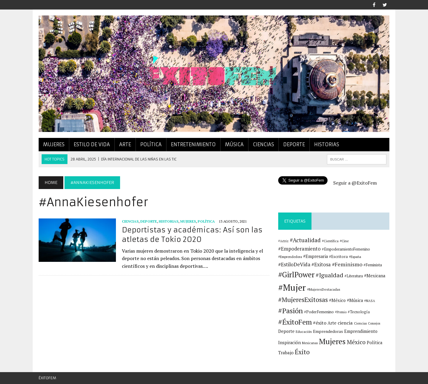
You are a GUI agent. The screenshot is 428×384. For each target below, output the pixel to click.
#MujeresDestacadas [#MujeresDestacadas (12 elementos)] (323, 289)
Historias (326, 144)
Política (151, 144)
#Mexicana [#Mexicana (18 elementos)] (374, 275)
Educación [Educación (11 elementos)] (304, 331)
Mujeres (53, 144)
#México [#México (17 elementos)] (337, 300)
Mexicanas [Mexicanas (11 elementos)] (310, 343)
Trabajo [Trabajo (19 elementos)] (286, 352)
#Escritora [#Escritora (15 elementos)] (338, 256)
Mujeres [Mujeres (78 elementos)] (332, 341)
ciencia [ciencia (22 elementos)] (345, 323)
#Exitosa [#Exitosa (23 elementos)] (321, 264)
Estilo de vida (92, 144)
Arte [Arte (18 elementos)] (332, 323)
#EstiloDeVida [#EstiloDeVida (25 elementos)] (294, 264)
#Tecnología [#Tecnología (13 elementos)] (359, 311)
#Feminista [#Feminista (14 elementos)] (373, 264)
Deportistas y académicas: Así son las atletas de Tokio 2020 (192, 235)
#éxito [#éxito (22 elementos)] (319, 323)
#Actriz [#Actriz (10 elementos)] (283, 241)
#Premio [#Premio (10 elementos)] (341, 312)
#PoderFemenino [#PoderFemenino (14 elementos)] (319, 311)
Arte (125, 144)
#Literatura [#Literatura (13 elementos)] (353, 275)
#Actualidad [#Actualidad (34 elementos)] (305, 240)
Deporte (294, 144)
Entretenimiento (193, 144)
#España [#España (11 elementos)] (355, 256)
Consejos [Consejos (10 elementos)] (374, 323)
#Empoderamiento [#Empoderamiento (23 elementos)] (299, 248)
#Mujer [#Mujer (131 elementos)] (292, 287)
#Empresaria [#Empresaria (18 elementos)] (315, 256)
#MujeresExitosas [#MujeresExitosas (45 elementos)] (303, 299)
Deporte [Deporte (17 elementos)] (286, 331)
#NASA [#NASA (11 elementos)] (369, 300)
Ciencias (263, 144)
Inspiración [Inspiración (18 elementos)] (289, 342)
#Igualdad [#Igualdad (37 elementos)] (329, 275)
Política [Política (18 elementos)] (374, 342)
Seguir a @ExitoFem (355, 183)
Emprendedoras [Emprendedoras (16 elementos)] (328, 331)
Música (234, 144)
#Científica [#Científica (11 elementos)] (330, 241)
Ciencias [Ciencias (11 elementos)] (360, 323)
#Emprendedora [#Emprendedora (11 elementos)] (290, 256)
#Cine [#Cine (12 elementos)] (344, 241)
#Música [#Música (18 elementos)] (355, 300)
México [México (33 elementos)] (356, 342)
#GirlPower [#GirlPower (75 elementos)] (296, 274)
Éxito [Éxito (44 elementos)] (302, 352)
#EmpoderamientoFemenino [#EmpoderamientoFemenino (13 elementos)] (346, 249)
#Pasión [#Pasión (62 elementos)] (290, 310)
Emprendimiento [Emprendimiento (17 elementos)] (360, 331)
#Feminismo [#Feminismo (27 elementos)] (347, 264)
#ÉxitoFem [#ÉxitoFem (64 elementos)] (295, 322)
